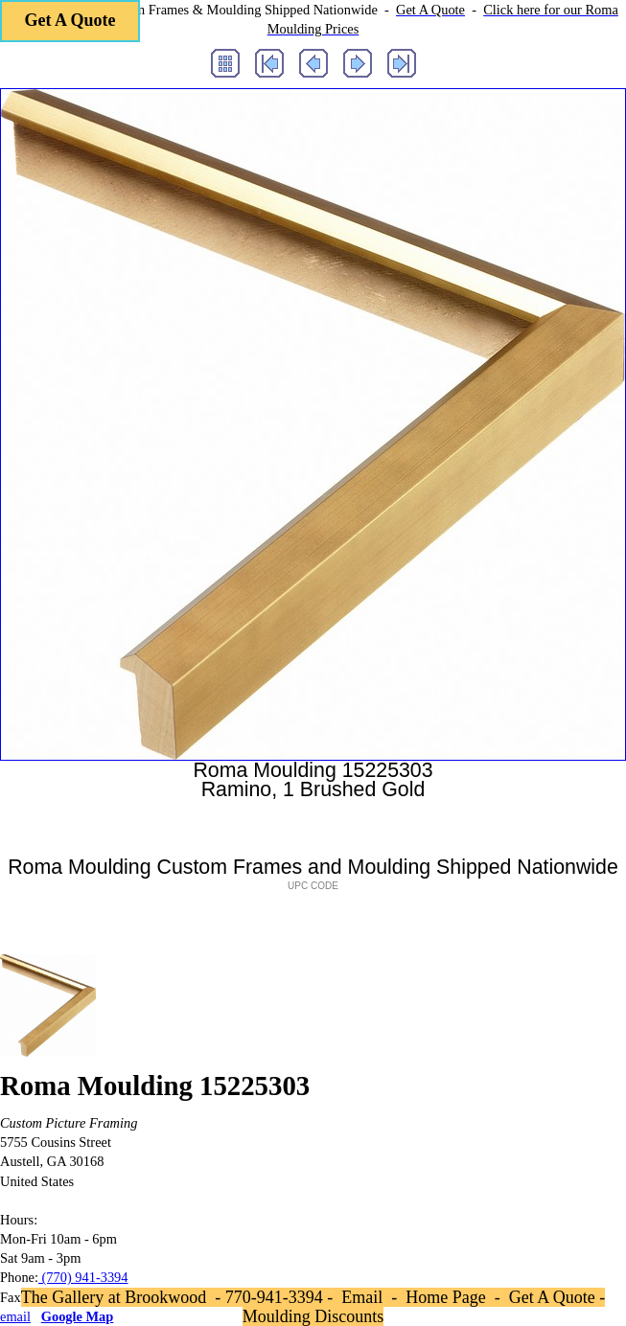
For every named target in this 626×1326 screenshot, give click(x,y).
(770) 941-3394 (83, 1277)
